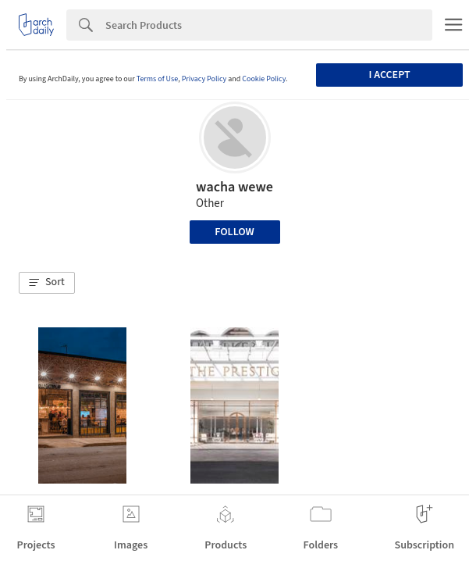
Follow (234, 232)
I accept (389, 75)
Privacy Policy (204, 78)
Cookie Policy (264, 78)
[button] (47, 283)
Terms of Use (158, 78)
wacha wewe (234, 187)
